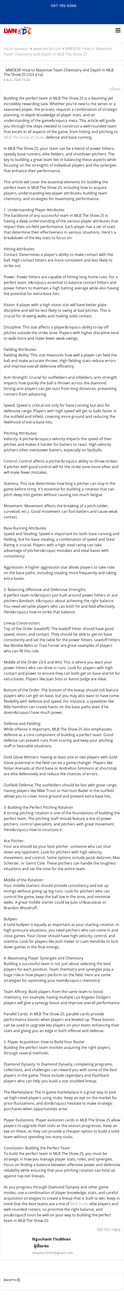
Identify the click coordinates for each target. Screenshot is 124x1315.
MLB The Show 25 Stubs (24, 137)
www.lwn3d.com (47, 48)
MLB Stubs (79, 1203)
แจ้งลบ (114, 88)
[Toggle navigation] (118, 31)
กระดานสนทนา (16, 48)
